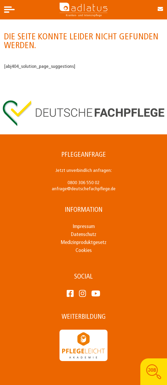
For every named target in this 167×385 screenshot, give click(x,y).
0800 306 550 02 (83, 182)
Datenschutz (83, 234)
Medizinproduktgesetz (83, 242)
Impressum (84, 226)
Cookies (83, 250)
